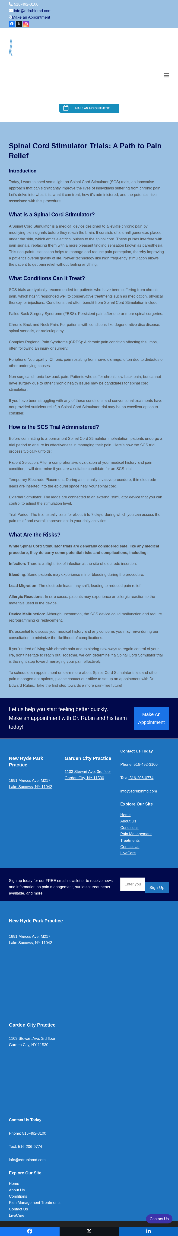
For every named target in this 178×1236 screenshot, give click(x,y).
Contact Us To (133, 751)
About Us (128, 821)
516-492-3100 (145, 764)
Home (125, 815)
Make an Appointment (31, 17)
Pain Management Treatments (34, 1202)
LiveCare (128, 853)
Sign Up (157, 887)
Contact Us (129, 847)
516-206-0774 (140, 778)
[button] (166, 75)
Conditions (129, 827)
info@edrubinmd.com (32, 11)
